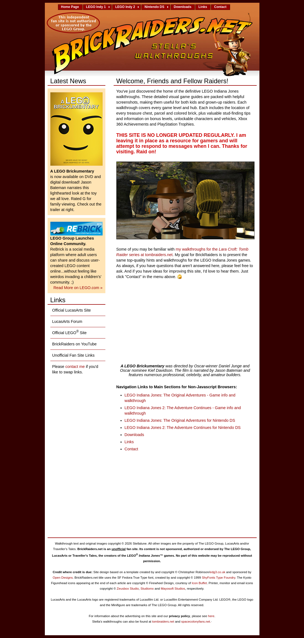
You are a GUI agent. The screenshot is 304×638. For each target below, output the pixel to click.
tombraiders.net (163, 621)
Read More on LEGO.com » (77, 287)
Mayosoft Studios (173, 588)
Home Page (71, 7)
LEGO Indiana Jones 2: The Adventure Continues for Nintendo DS (183, 427)
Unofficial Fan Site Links (73, 355)
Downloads (183, 7)
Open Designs (63, 577)
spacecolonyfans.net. (196, 621)
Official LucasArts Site (71, 310)
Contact (221, 7)
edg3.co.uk (217, 572)
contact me (75, 366)
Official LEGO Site (69, 332)
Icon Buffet (199, 583)
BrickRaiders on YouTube (74, 344)
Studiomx (147, 588)
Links (203, 7)
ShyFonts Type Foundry (218, 577)
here (211, 616)
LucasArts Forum (67, 321)
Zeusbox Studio (128, 588)
